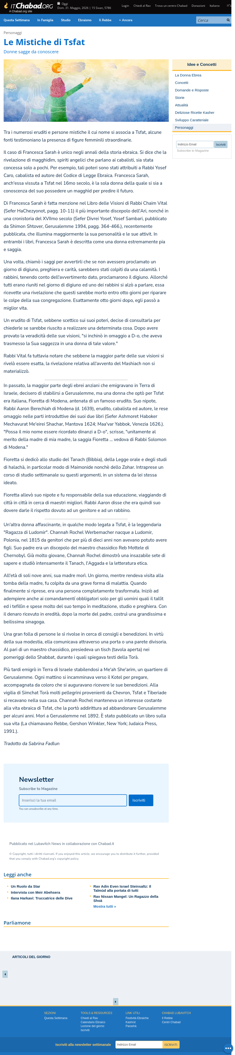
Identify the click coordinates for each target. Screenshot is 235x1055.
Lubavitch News (47, 843)
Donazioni (198, 6)
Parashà (131, 1026)
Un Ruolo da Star (25, 886)
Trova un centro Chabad (171, 6)
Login (125, 6)
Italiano (215, 6)
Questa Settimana (17, 20)
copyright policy (67, 859)
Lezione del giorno (92, 1026)
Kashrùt (130, 1022)
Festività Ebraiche (137, 1018)
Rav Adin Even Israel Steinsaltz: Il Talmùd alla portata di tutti (122, 888)
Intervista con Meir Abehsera (35, 892)
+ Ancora (125, 20)
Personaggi (13, 32)
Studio (65, 20)
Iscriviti (85, 1030)
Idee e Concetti (201, 64)
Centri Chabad (171, 1022)
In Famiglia (45, 20)
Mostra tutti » (105, 906)
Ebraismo (84, 20)
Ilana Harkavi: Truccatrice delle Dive (42, 898)
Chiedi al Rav (142, 6)
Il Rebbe (105, 20)
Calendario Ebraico (93, 1022)
